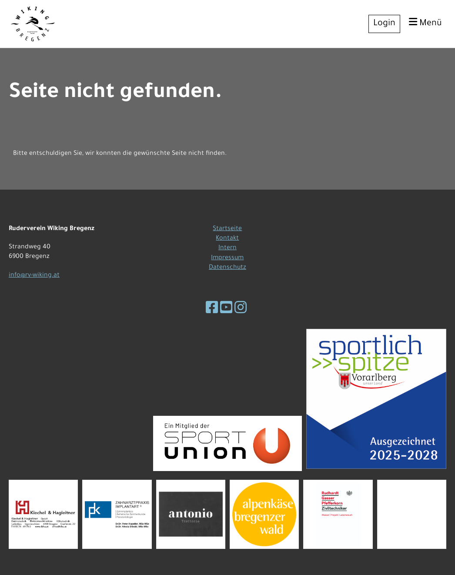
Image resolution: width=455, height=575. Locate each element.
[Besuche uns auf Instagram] (240, 310)
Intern (227, 248)
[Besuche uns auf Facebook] (212, 310)
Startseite (227, 229)
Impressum (227, 258)
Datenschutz (227, 267)
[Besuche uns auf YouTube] (226, 310)
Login (384, 24)
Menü (425, 23)
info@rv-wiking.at (34, 275)
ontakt (229, 238)
